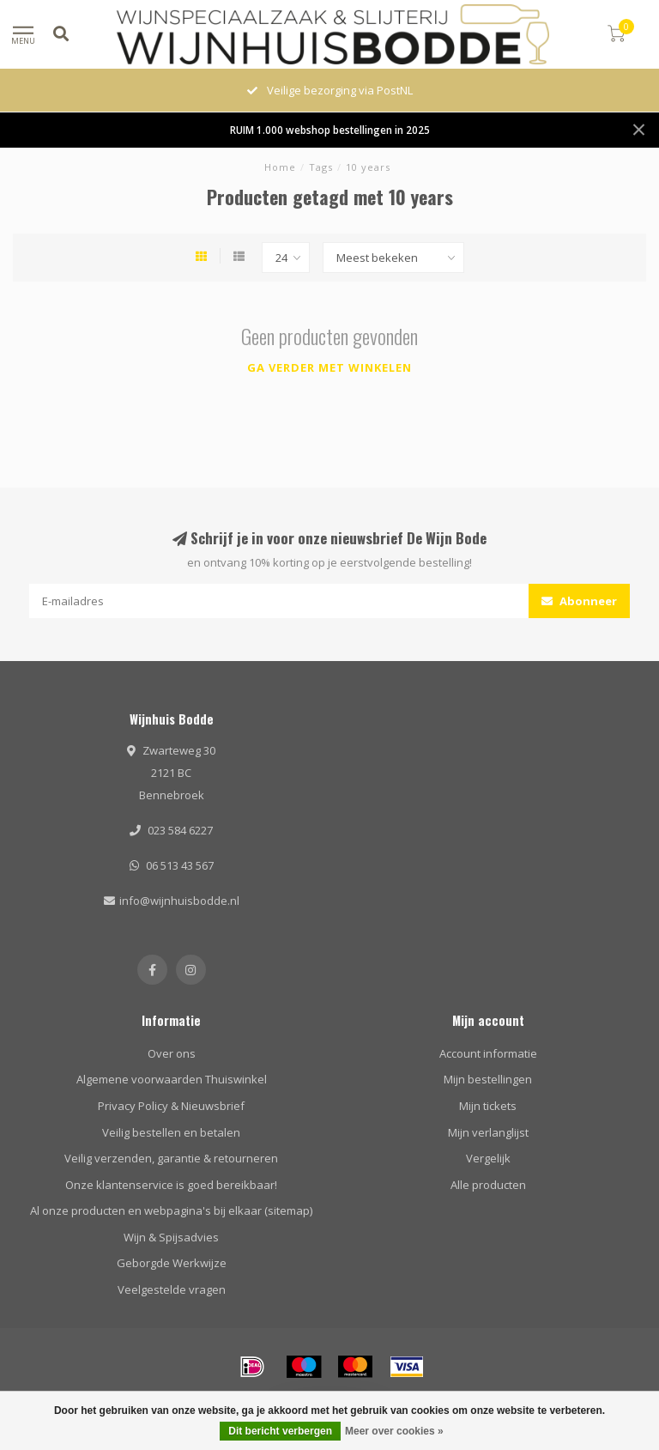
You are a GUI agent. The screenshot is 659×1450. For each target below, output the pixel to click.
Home (280, 167)
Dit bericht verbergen (280, 1431)
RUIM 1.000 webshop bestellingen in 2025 (330, 130)
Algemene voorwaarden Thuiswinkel (171, 1079)
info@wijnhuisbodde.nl (179, 900)
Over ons (172, 1053)
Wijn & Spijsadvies (171, 1237)
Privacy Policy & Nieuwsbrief (171, 1105)
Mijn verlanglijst (488, 1132)
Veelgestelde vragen (172, 1289)
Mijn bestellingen (488, 1079)
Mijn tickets (488, 1105)
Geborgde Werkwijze (172, 1263)
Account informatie (488, 1053)
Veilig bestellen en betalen (171, 1132)
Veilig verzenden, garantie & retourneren (171, 1158)
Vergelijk (488, 1158)
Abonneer (579, 601)
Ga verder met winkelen (329, 367)
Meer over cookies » (394, 1431)
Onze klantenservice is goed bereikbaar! (171, 1184)
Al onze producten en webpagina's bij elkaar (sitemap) (171, 1210)
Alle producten (488, 1184)
